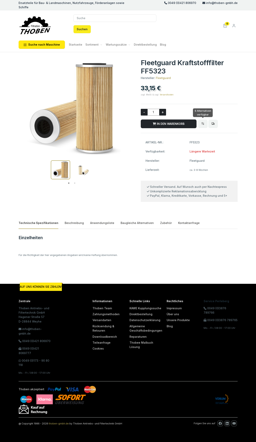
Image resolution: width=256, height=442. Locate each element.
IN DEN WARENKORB (168, 123)
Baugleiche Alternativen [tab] (137, 223)
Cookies (98, 348)
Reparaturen (138, 336)
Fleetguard (163, 78)
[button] (225, 25)
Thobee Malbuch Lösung (141, 345)
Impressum (174, 308)
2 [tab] (75, 183)
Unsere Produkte (178, 320)
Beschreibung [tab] (74, 223)
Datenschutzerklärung (144, 320)
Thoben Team (102, 308)
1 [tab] (69, 183)
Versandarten (102, 320)
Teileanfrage (102, 342)
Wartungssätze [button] (116, 44)
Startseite (75, 44)
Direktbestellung (145, 44)
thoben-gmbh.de (59, 423)
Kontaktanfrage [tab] (189, 223)
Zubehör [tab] (166, 223)
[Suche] (114, 18)
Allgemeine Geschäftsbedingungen (145, 328)
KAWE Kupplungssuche (145, 308)
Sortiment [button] (92, 44)
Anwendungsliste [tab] (102, 223)
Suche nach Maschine (42, 44)
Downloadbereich (105, 336)
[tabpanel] (60, 169)
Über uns (173, 314)
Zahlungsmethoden (106, 314)
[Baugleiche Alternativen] (203, 124)
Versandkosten (167, 94)
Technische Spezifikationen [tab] (38, 223)
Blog (163, 44)
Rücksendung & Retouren (103, 328)
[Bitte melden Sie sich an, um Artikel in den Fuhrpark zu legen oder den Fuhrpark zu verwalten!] (213, 124)
